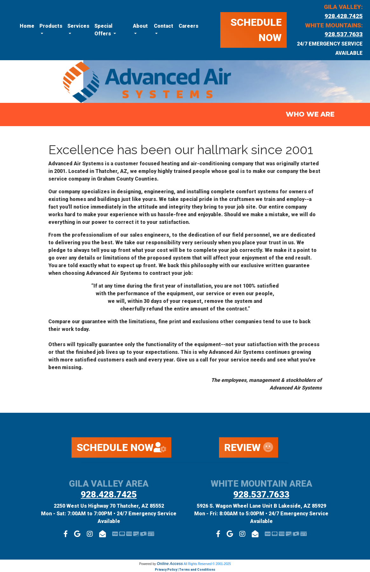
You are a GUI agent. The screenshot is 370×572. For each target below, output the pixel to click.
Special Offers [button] (103, 30)
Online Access (170, 563)
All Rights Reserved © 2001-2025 (207, 564)
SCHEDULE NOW (256, 30)
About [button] (140, 26)
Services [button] (78, 26)
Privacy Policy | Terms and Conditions (185, 569)
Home (27, 26)
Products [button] (50, 26)
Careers (188, 26)
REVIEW (248, 447)
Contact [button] (163, 26)
